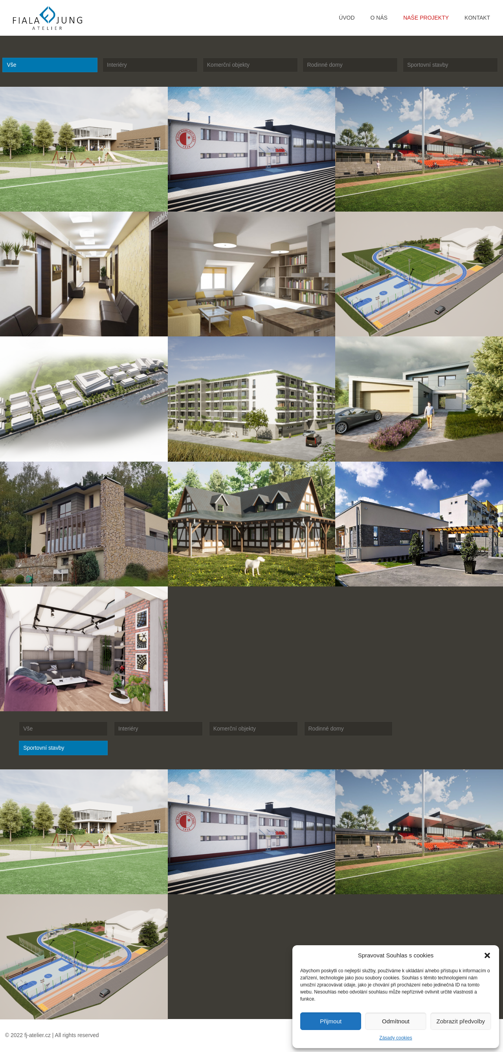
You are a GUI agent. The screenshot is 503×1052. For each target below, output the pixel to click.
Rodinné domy (324, 65)
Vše (11, 65)
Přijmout (330, 1021)
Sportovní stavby (427, 65)
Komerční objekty (228, 65)
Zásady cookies (395, 1038)
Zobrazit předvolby (461, 1021)
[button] (487, 955)
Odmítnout (395, 1021)
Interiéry (117, 65)
